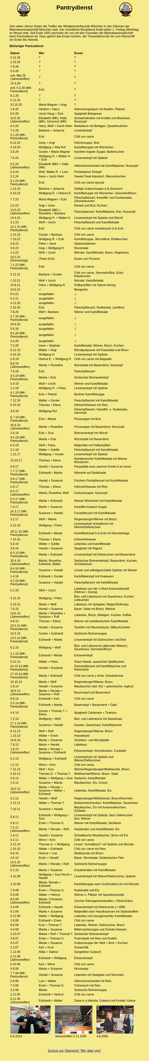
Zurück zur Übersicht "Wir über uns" (74, 1051)
